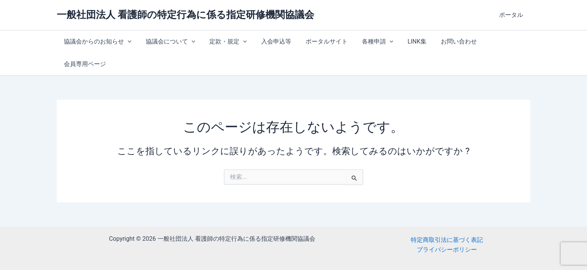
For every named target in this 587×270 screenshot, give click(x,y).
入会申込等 (268, 41)
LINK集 (402, 41)
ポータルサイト (316, 41)
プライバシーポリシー (447, 246)
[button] (126, 41)
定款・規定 (222, 41)
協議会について (167, 41)
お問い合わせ (442, 41)
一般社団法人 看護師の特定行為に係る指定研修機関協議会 (185, 14)
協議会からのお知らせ (96, 41)
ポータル (512, 14)
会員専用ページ (493, 41)
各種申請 (365, 41)
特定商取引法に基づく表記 (447, 236)
